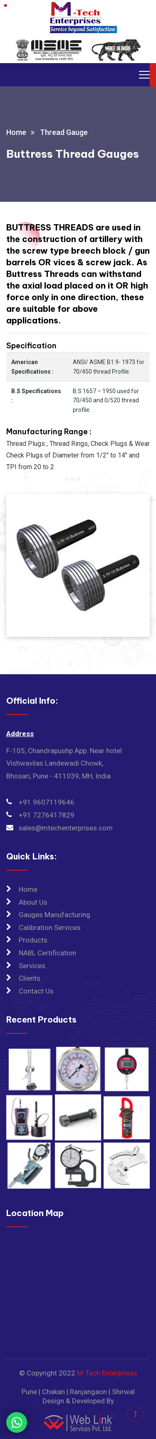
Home (16, 132)
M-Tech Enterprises (107, 1373)
